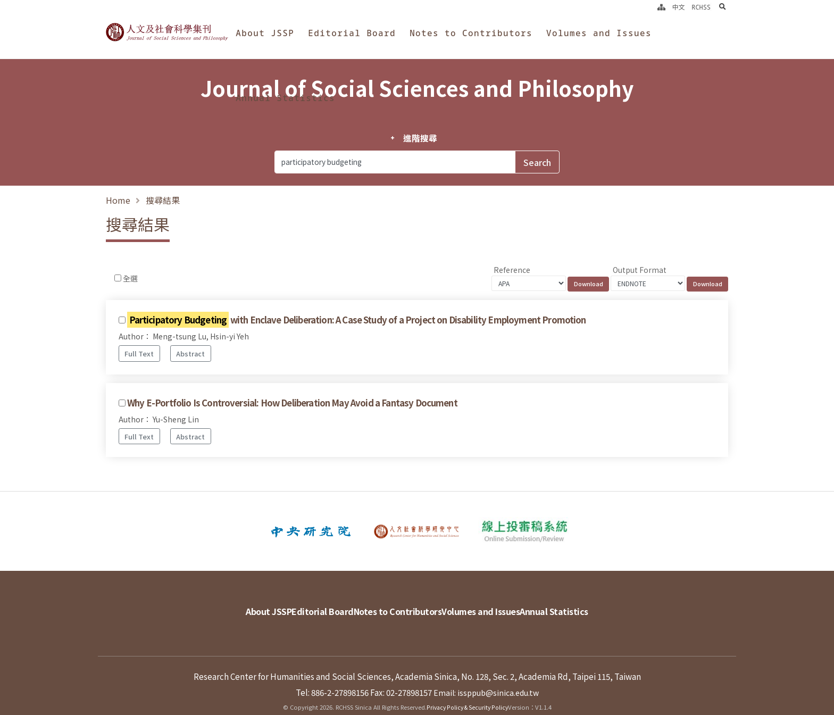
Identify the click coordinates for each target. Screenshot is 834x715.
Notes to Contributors (471, 33)
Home (118, 200)
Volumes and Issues (599, 33)
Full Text (139, 353)
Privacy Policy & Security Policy (467, 691)
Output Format (639, 269)
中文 (678, 7)
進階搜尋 (420, 138)
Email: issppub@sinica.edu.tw (485, 676)
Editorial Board (352, 33)
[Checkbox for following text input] (117, 278)
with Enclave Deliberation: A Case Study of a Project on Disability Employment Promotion (356, 320)
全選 (130, 278)
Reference (512, 269)
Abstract (190, 353)
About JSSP (265, 33)
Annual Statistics (285, 98)
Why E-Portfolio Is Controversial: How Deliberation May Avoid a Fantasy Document (292, 402)
